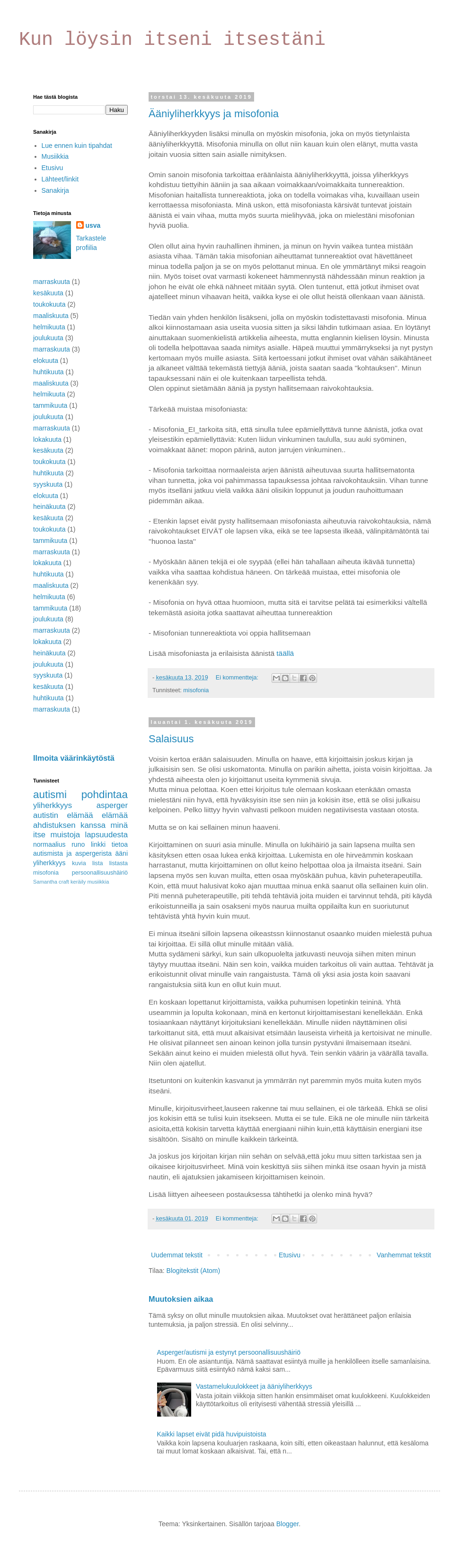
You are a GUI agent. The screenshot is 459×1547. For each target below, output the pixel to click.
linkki (98, 844)
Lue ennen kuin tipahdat (77, 145)
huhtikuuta (48, 372)
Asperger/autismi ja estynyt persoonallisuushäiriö (228, 1352)
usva (93, 225)
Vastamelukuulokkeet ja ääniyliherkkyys (254, 1386)
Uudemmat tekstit (177, 1255)
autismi (50, 794)
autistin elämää (63, 815)
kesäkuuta (48, 293)
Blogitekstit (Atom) (194, 1270)
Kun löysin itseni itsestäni (172, 40)
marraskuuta (51, 281)
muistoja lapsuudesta (89, 834)
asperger (112, 805)
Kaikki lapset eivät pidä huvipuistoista (211, 1434)
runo (78, 844)
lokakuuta (47, 439)
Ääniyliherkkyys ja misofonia (214, 114)
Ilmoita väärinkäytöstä (74, 758)
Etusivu (289, 1255)
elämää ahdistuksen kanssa (80, 820)
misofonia (196, 690)
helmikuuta (49, 327)
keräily (78, 882)
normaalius (49, 844)
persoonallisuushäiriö (100, 872)
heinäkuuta (49, 506)
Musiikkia (55, 156)
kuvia (79, 863)
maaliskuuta (51, 315)
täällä (285, 653)
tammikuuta (50, 405)
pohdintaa (104, 794)
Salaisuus (171, 739)
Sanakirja (55, 190)
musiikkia (98, 882)
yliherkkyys (52, 805)
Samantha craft (51, 882)
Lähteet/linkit (60, 179)
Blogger (287, 1524)
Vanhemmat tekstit (404, 1255)
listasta (118, 863)
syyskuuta (47, 484)
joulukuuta (48, 338)
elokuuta (45, 360)
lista (97, 863)
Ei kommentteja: (238, 677)
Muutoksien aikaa (181, 1299)
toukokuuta (49, 304)
